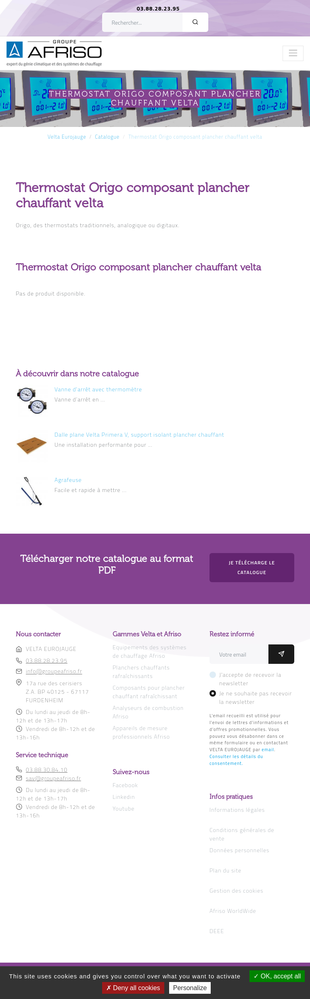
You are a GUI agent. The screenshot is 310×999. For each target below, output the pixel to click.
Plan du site (225, 870)
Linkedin (124, 796)
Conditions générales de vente (241, 834)
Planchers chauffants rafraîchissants (141, 671)
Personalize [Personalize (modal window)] (190, 987)
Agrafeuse (68, 479)
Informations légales (237, 809)
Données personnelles (239, 850)
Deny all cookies (133, 987)
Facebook (125, 785)
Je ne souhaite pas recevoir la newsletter (255, 697)
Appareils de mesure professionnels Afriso (141, 732)
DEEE (216, 931)
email (268, 749)
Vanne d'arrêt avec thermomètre (98, 389)
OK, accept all (277, 976)
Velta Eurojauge (67, 137)
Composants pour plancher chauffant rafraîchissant (149, 691)
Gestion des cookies (236, 890)
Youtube (123, 808)
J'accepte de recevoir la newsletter (250, 678)
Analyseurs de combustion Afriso (148, 711)
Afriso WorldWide (232, 910)
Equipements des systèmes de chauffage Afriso (149, 651)
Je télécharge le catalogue (252, 567)
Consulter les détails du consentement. (236, 760)
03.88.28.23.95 (158, 8)
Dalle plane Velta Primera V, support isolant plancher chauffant (139, 434)
